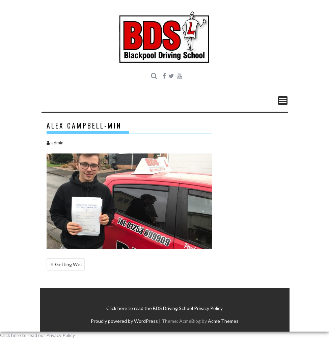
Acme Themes (223, 321)
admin (55, 142)
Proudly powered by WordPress (124, 321)
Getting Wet (68, 264)
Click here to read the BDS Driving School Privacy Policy (164, 308)
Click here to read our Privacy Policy (37, 335)
